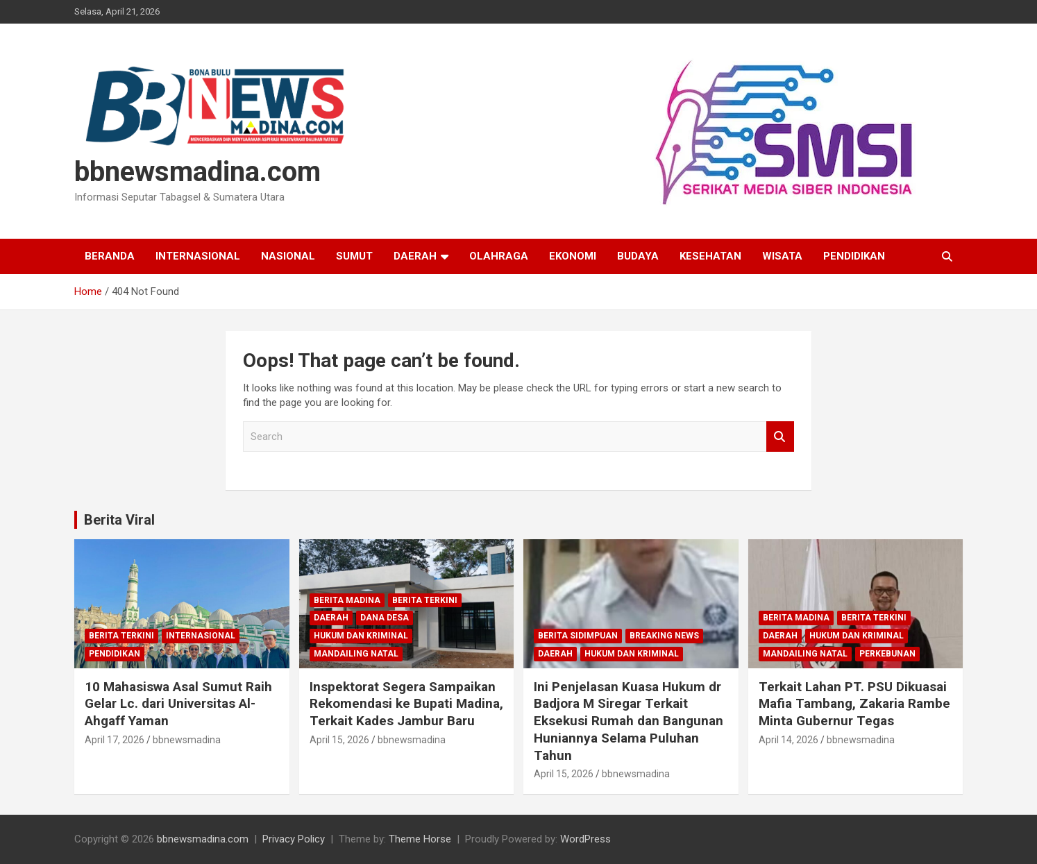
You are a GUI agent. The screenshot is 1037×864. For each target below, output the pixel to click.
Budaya (638, 256)
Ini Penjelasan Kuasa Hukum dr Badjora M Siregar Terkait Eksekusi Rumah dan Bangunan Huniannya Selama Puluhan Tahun (628, 721)
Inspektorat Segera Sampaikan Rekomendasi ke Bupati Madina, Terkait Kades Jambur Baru (406, 704)
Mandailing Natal (356, 654)
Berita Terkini (121, 636)
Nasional (288, 256)
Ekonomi (572, 256)
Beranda (110, 256)
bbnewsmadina (187, 739)
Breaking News (664, 636)
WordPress (585, 839)
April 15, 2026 (339, 739)
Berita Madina (347, 600)
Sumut (354, 256)
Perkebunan (887, 654)
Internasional (197, 256)
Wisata (782, 256)
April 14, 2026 (788, 739)
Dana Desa (384, 617)
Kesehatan (710, 256)
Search (780, 436)
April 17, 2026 (114, 739)
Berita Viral (119, 519)
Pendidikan (854, 256)
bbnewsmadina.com (197, 171)
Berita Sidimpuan (578, 636)
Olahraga (498, 256)
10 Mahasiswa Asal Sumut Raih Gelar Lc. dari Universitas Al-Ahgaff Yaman (178, 704)
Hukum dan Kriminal (361, 636)
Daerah (415, 256)
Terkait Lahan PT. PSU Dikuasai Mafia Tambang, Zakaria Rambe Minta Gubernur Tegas (854, 704)
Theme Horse (420, 839)
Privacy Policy (293, 839)
